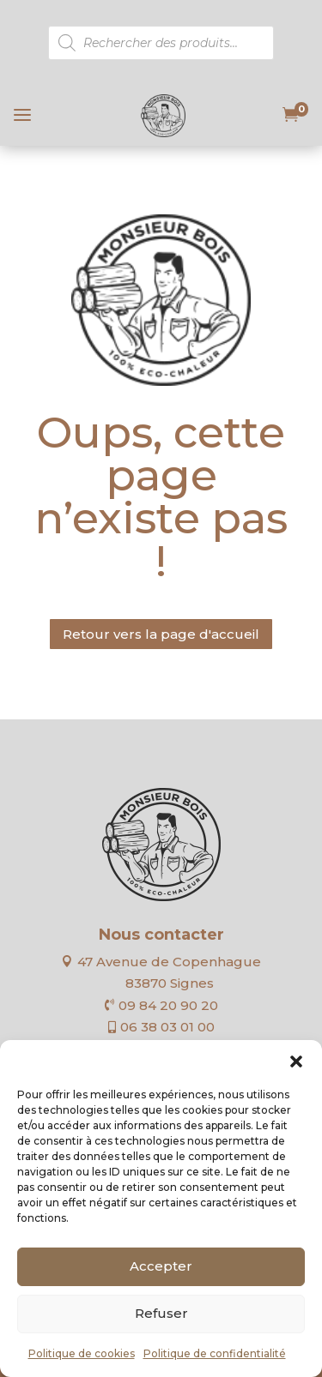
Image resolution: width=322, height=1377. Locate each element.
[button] (296, 1061)
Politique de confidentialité (214, 1353)
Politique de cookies (81, 1353)
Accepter (161, 1266)
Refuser (161, 1313)
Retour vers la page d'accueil (161, 634)
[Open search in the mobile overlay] (161, 43)
